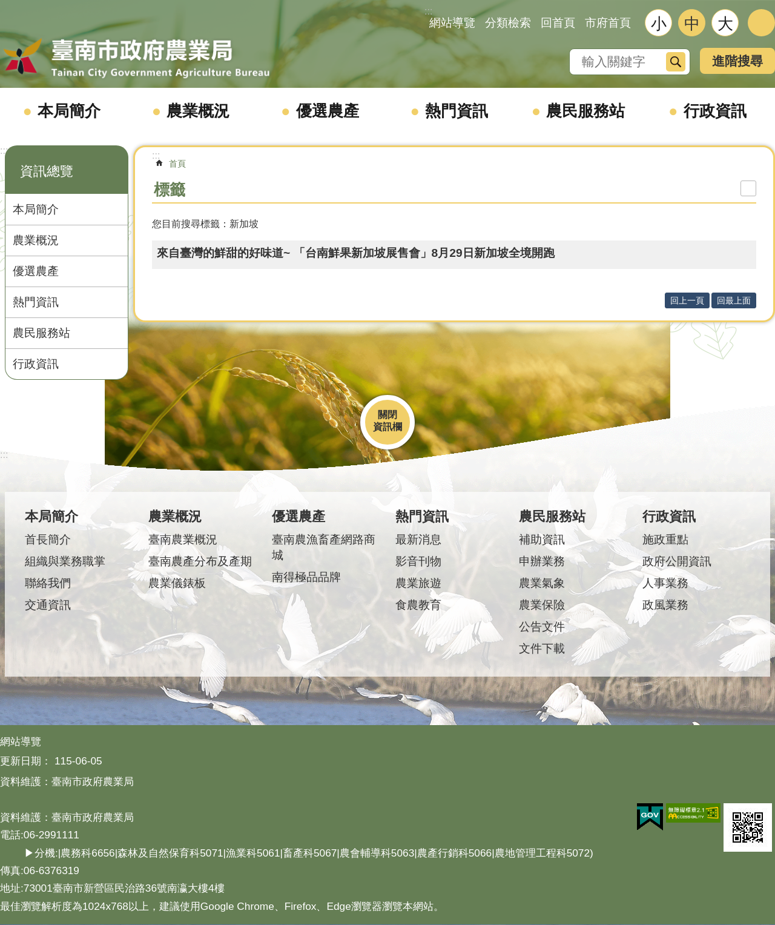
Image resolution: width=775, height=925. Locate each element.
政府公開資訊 (676, 561)
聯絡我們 (48, 583)
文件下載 (542, 648)
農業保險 (542, 604)
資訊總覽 (46, 171)
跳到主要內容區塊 (6, 6)
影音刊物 (418, 561)
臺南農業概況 (182, 539)
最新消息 (418, 539)
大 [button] (725, 23)
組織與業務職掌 (65, 561)
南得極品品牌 (306, 577)
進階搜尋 (737, 61)
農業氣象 (542, 583)
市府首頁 (608, 22)
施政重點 (665, 539)
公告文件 (542, 626)
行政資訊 (715, 110)
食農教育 (418, 604)
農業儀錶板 (177, 583)
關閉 (387, 414)
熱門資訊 (456, 110)
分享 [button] (761, 22)
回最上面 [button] (734, 300)
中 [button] (692, 23)
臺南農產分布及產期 (200, 561)
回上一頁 (687, 300)
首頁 (177, 163)
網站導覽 (452, 22)
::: (4, 150)
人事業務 (665, 583)
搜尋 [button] (675, 61)
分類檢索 (508, 22)
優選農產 (327, 110)
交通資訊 (48, 604)
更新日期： (25, 761)
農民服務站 (585, 110)
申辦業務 (542, 561)
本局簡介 (69, 110)
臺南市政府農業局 (136, 58)
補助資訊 (542, 539)
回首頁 (558, 22)
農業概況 (198, 110)
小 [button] (659, 23)
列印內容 (748, 188)
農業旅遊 (418, 583)
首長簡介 (48, 539)
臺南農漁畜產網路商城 (323, 547)
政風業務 (665, 604)
